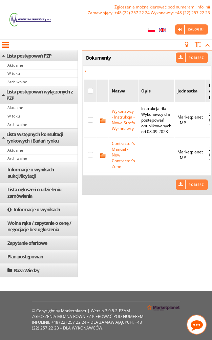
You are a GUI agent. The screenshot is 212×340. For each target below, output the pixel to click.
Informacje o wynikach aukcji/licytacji (30, 172)
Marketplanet (73, 311)
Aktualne (15, 65)
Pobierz (196, 58)
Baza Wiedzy (26, 270)
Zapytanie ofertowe (27, 243)
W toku (13, 73)
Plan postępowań (25, 256)
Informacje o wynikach (37, 209)
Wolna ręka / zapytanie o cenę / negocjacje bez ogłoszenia (39, 226)
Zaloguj (196, 29)
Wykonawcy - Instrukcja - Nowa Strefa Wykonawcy (123, 119)
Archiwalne (17, 81)
